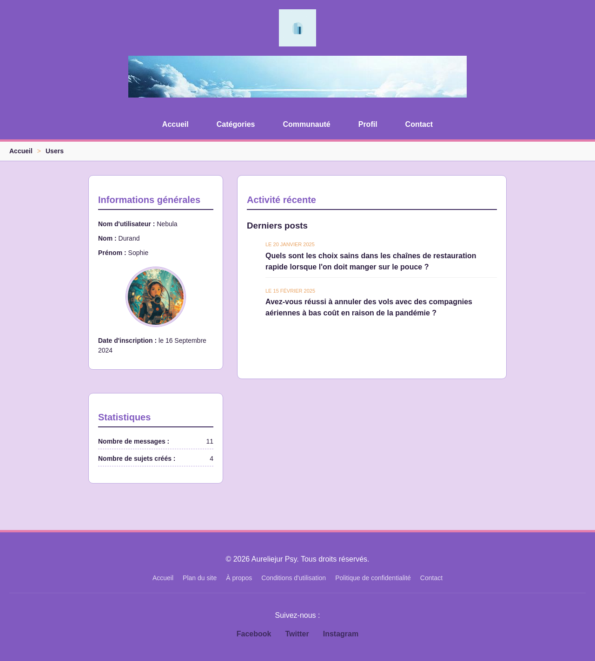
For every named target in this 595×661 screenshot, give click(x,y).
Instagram (340, 634)
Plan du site (200, 578)
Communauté (306, 124)
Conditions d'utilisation (293, 578)
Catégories (236, 124)
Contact (419, 124)
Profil (367, 124)
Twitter (297, 634)
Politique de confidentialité (373, 578)
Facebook (254, 634)
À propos (239, 578)
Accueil (175, 124)
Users (55, 151)
